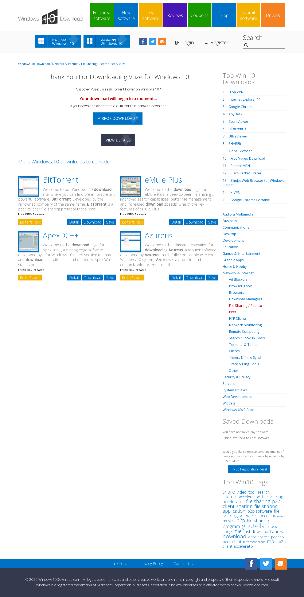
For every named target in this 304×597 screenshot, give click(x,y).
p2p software (259, 511)
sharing (244, 506)
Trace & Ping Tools (244, 364)
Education (230, 247)
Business (230, 220)
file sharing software (251, 513)
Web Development (237, 396)
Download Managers (245, 299)
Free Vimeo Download (247, 158)
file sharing (258, 501)
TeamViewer (238, 121)
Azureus (159, 235)
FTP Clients (238, 318)
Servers (229, 383)
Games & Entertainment (241, 253)
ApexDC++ (61, 235)
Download (92, 222)
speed (263, 516)
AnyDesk (235, 114)
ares (279, 531)
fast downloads (258, 531)
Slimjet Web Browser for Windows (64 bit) (253, 182)
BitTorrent (60, 180)
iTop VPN (236, 92)
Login (188, 42)
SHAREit (235, 143)
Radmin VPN (240, 165)
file (238, 531)
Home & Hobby (235, 266)
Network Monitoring (245, 325)
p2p (241, 520)
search (263, 492)
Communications (236, 227)
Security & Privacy (236, 377)
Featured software (101, 15)
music (272, 526)
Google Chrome (241, 106)
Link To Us (120, 563)
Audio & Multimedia (238, 214)
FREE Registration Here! (249, 469)
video (241, 492)
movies (229, 520)
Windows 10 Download (34, 64)
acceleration (249, 496)
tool (252, 492)
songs (228, 531)
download (234, 536)
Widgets (229, 403)
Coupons (199, 15)
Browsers (236, 292)
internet (230, 497)
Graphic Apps (233, 260)
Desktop (229, 234)
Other (233, 370)
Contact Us (183, 563)
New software (126, 15)
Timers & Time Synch (245, 357)
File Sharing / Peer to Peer (99, 64)
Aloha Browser (240, 151)
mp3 (272, 541)
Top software (150, 15)
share (229, 491)
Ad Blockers (238, 279)
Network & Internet (65, 64)
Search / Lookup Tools (247, 338)
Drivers (273, 15)
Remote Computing (244, 331)
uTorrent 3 (237, 129)
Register (219, 42)
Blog (224, 15)
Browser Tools (240, 286)
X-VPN (235, 192)
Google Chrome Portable (250, 200)
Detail (74, 222)
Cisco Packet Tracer (245, 173)
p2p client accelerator (254, 544)
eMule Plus (163, 180)
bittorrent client (254, 542)
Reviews (175, 15)
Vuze (122, 64)
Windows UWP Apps (238, 409)
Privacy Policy (151, 563)
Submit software (248, 15)
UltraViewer (238, 136)
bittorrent (277, 516)
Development (233, 240)
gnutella (253, 526)
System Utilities (235, 390)
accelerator (258, 537)
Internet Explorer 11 (245, 99)
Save (110, 222)
